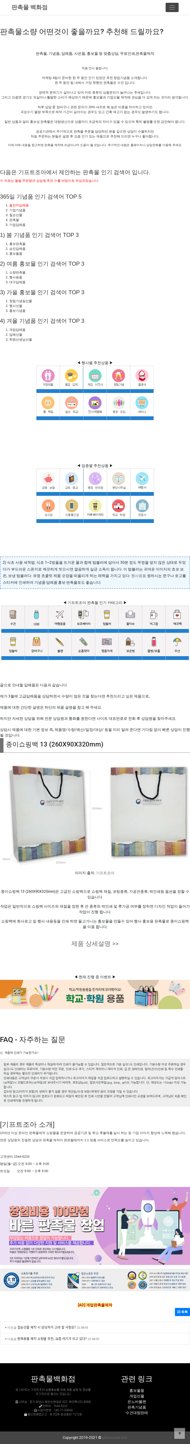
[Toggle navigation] (172, 7)
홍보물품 (136, 1390)
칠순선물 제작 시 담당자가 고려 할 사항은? (46, 1327)
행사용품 (138, 576)
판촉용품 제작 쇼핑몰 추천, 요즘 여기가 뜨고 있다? (52, 1338)
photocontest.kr (115, 1437)
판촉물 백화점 (29, 7)
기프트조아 (105, 873)
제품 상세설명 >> (95, 943)
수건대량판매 (137, 1413)
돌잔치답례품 (19, 205)
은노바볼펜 (137, 1401)
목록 (182, 1312)
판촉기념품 (137, 1407)
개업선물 (136, 1396)
